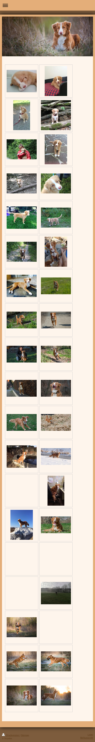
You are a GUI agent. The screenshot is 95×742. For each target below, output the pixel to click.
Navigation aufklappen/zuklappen (47, 5)
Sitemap (25, 735)
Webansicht (86, 737)
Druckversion (11, 735)
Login (90, 734)
